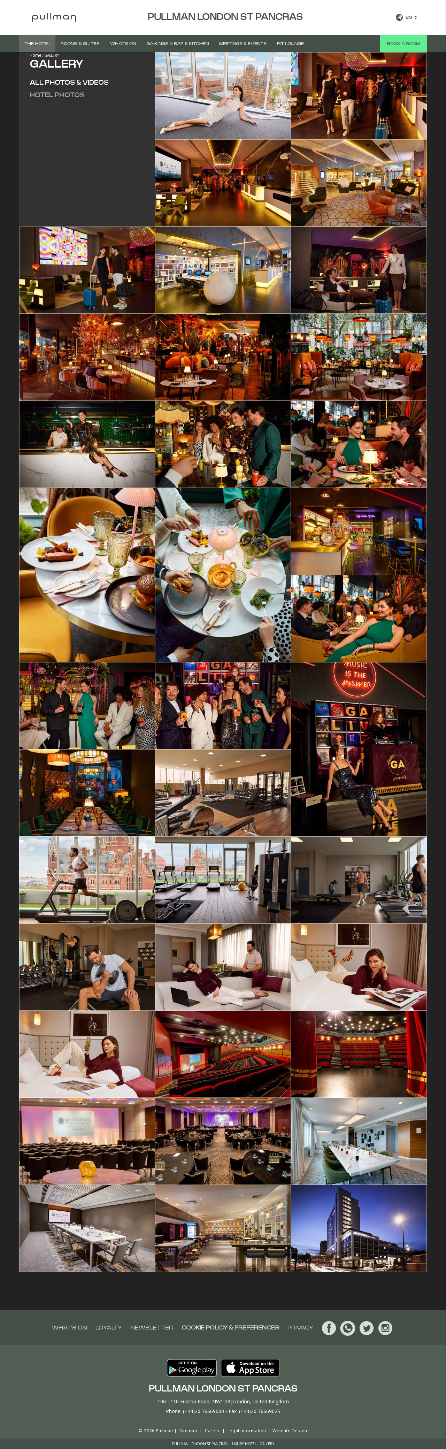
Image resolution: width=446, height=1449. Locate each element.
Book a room (403, 43)
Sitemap (188, 1431)
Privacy (300, 1328)
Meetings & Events (243, 43)
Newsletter (151, 1328)
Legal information (247, 1431)
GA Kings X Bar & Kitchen (177, 43)
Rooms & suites (80, 43)
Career (212, 1431)
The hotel (37, 43)
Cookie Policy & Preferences (230, 1328)
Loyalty (108, 1328)
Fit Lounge (290, 43)
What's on (123, 43)
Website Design (289, 1431)
